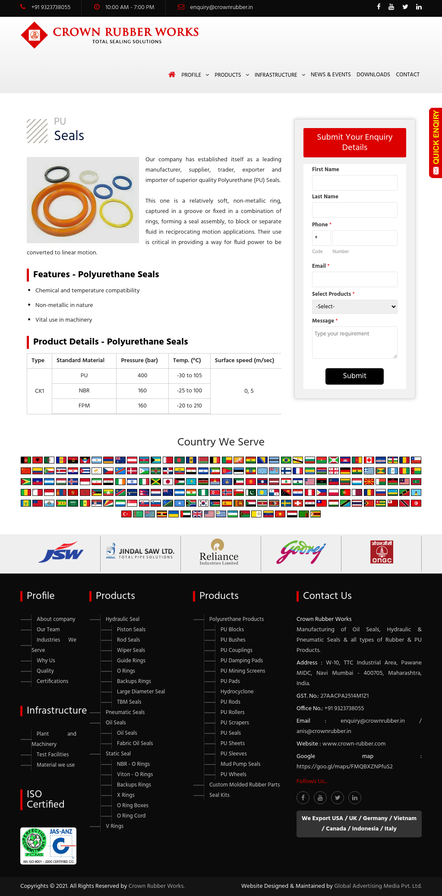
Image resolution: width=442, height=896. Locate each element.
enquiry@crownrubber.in (221, 8)
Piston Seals (131, 629)
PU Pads (230, 681)
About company (56, 619)
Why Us (46, 660)
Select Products (333, 294)
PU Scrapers (235, 722)
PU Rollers (233, 712)
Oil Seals (116, 722)
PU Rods (230, 702)
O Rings (126, 671)
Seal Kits (219, 795)
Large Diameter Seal (141, 691)
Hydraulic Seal (122, 619)
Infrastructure (276, 75)
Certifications (52, 681)
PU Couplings (237, 650)
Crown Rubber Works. (157, 886)
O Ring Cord (131, 816)
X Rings (126, 795)
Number (340, 252)
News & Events (331, 74)
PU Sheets (233, 743)
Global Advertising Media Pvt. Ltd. (378, 886)
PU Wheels (233, 774)
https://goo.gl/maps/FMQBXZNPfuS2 (345, 767)
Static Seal (118, 753)
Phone (322, 224)
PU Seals (231, 733)
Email (321, 266)
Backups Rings (134, 681)
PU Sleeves (234, 753)
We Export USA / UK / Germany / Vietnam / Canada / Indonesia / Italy (359, 824)
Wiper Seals (131, 650)
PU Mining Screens (243, 671)
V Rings (114, 826)
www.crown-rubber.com (353, 744)
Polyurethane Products (236, 619)
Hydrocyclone (237, 691)
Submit (354, 376)
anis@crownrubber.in (324, 731)
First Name (325, 169)
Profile (191, 75)
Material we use (56, 765)
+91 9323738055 (50, 8)
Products (228, 75)
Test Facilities (53, 754)
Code (317, 252)
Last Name (325, 196)
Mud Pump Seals (240, 764)
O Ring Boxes (132, 805)
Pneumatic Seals (125, 712)
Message (325, 321)
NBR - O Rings (133, 764)
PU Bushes (233, 640)
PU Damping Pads (242, 660)
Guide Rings (131, 660)
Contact (408, 74)
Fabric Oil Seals (135, 743)
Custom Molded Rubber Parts (244, 784)
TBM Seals (129, 702)
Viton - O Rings (135, 774)
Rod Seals (128, 640)
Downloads (373, 74)
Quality (45, 671)
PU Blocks (232, 629)
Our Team (48, 629)
